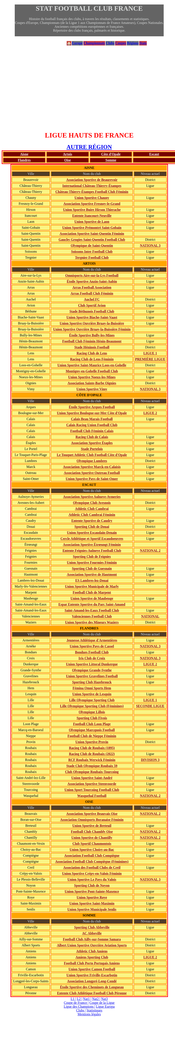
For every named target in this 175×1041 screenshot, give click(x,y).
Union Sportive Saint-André (91, 778)
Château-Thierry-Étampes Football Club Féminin (91, 192)
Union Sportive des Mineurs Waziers (92, 622)
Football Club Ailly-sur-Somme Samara (92, 939)
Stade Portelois (92, 449)
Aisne (24, 154)
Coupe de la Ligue (102, 1002)
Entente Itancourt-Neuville (92, 215)
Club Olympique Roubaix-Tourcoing (92, 772)
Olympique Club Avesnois (92, 502)
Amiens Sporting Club (91, 957)
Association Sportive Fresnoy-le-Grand (91, 203)
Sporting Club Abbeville (91, 927)
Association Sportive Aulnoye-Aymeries (92, 497)
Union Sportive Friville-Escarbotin (91, 975)
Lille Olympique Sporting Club (92, 700)
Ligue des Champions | (79, 1006)
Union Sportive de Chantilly (91, 837)
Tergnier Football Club (92, 257)
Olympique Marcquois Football (92, 730)
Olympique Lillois (92, 712)
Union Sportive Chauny (92, 197)
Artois (67, 154)
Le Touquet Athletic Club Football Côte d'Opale (92, 455)
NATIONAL (150, 616)
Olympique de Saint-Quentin (92, 245)
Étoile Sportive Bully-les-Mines (92, 335)
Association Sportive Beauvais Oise (92, 813)
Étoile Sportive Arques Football (92, 407)
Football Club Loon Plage (92, 724)
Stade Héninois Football (91, 347)
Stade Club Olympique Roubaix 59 (91, 766)
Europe (77, 43)
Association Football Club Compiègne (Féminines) (91, 861)
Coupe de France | (76, 1002)
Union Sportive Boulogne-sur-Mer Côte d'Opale (92, 413)
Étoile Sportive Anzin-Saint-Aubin (92, 281)
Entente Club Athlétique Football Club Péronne (92, 993)
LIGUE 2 (150, 413)
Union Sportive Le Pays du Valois (92, 879)
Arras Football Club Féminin (92, 293)
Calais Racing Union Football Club (91, 425)
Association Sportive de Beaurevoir (92, 180)
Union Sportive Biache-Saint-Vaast (91, 317)
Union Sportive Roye (92, 897)
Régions (132, 43)
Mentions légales (89, 1014)
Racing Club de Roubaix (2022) (92, 754)
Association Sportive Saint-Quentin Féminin (92, 233)
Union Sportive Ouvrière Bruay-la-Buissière (92, 323)
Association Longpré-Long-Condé (92, 981)
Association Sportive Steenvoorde (92, 784)
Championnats (94, 43)
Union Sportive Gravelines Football (92, 676)
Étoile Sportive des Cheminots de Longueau (92, 987)
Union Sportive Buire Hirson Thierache (92, 209)
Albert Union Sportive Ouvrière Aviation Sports (92, 945)
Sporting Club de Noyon (92, 885)
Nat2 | (96, 999)
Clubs (110, 43)
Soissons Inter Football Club (92, 251)
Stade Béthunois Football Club (91, 311)
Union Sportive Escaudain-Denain (92, 532)
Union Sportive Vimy (91, 389)
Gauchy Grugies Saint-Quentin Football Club (92, 239)
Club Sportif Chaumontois (91, 843)
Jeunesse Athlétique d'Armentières (91, 640)
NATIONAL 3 (150, 245)
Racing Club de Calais (92, 437)
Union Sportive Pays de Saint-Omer (92, 479)
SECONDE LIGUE (150, 706)
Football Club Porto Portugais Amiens (92, 963)
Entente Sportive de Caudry (91, 520)
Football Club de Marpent (92, 592)
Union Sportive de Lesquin (91, 694)
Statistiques (94, 1010)
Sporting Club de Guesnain (92, 568)
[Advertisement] (89, 89)
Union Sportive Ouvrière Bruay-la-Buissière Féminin (92, 329)
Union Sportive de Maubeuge (92, 598)
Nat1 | (87, 999)
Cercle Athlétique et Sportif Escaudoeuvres (91, 538)
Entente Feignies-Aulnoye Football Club (92, 550)
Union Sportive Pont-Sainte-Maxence (92, 891)
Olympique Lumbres (92, 461)
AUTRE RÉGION (89, 147)
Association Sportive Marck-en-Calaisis (92, 467)
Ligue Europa (105, 1006)
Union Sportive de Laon (91, 221)
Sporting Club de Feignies (92, 556)
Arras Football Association (91, 287)
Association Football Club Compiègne (91, 855)
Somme (111, 160)
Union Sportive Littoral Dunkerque (92, 664)
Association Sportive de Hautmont (92, 574)
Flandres (24, 160)
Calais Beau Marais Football (92, 419)
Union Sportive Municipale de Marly (92, 586)
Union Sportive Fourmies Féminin (92, 562)
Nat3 (104, 999)
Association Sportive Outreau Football (92, 473)
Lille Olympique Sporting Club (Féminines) (92, 706)
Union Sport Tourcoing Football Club (92, 790)
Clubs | (81, 1010)
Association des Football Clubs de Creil (92, 867)
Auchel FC (92, 299)
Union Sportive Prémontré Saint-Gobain (91, 227)
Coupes (120, 43)
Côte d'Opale (111, 154)
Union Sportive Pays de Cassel (92, 646)
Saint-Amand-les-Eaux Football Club (92, 610)
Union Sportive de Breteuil (91, 825)
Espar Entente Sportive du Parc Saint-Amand (91, 604)
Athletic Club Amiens (91, 951)
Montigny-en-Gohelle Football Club (92, 371)
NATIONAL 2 (150, 550)
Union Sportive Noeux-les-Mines (91, 377)
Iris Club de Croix (91, 658)
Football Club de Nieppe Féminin (92, 736)
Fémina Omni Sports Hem (92, 688)
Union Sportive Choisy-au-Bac (92, 849)
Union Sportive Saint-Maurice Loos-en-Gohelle (91, 365)
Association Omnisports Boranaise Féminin (92, 819)
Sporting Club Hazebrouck (92, 682)
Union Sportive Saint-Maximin (91, 903)
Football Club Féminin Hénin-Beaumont (91, 341)
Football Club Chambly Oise (92, 831)
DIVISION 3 (150, 760)
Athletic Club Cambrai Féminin (92, 514)
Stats (143, 43)
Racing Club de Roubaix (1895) (92, 748)
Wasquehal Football (91, 796)
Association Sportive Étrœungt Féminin (92, 544)
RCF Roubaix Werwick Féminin (91, 760)
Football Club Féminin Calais (91, 431)
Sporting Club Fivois (92, 718)
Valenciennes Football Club (92, 616)
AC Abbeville (91, 933)
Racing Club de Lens (91, 353)
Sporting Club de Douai (92, 526)
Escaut (154, 154)
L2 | (79, 999)
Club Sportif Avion (92, 305)
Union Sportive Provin (91, 742)
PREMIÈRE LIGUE (150, 359)
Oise (67, 160)
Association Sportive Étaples (92, 443)
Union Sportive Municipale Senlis (91, 909)
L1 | (73, 999)
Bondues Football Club (92, 652)
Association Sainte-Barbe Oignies (92, 383)
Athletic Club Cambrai (92, 508)
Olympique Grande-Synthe (92, 670)
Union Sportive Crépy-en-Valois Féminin (92, 873)
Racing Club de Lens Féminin (92, 359)
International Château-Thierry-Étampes (91, 186)
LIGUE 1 (150, 353)
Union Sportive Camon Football (92, 969)
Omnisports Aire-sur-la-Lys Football (91, 275)
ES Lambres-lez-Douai (91, 580)
